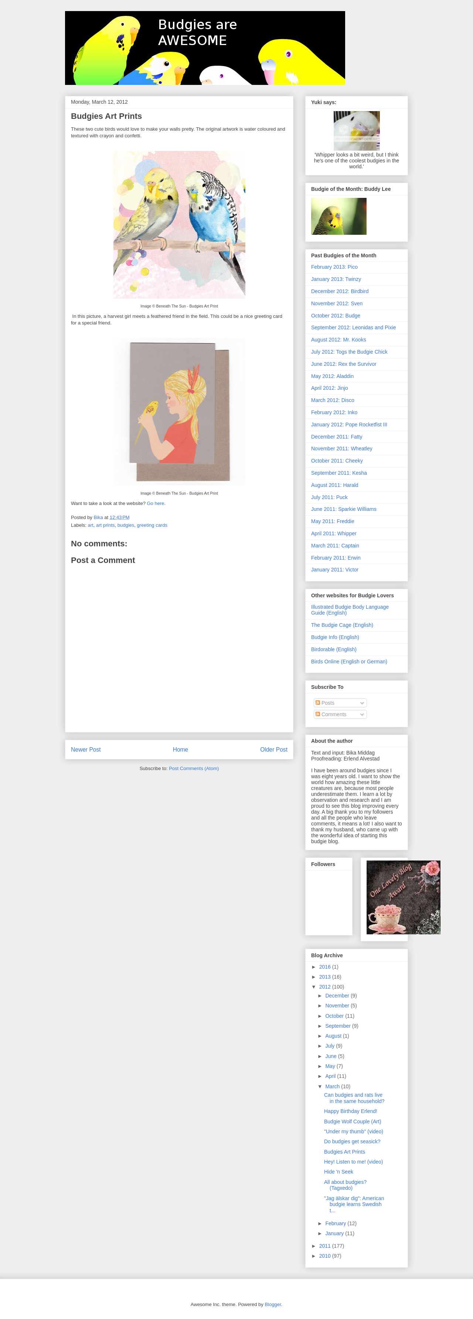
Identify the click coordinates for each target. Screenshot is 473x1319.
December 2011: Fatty (337, 437)
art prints (105, 525)
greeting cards (152, 525)
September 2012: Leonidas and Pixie (353, 327)
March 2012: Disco (332, 400)
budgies (126, 525)
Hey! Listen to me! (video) (353, 1162)
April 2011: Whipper (334, 533)
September (338, 1026)
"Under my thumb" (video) (353, 1131)
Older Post (273, 749)
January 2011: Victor (334, 570)
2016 (325, 967)
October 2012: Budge (335, 316)
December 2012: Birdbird (340, 291)
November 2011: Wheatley (341, 448)
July (330, 1046)
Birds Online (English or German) (349, 661)
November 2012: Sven (337, 303)
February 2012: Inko (334, 412)
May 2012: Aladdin (332, 376)
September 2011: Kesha (339, 473)
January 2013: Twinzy (336, 279)
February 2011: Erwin (336, 558)
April (331, 1076)
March (333, 1086)
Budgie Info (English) (335, 637)
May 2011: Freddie (332, 521)
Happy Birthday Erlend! (350, 1111)
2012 (325, 987)
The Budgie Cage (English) (342, 625)
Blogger (273, 1304)
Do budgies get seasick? (352, 1141)
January (335, 1233)
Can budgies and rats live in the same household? (354, 1098)
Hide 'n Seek (338, 1172)
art (90, 525)
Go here (155, 503)
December (337, 996)
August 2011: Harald (334, 485)
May (330, 1066)
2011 (325, 1246)
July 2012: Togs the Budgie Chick (349, 352)
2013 (325, 977)
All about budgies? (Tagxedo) (345, 1185)
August (334, 1036)
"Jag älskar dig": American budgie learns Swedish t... (354, 1204)
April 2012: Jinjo (329, 388)
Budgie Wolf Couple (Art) (352, 1121)
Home (180, 749)
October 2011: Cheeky (337, 461)
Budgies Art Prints (344, 1152)
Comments (331, 714)
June (331, 1056)
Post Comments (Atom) (194, 768)
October (335, 1016)
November (337, 1006)
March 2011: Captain (335, 546)
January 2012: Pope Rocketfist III (349, 424)
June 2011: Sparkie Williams (344, 509)
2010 (325, 1256)
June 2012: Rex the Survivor (344, 364)
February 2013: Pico (334, 267)
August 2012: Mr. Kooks (338, 340)
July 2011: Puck (329, 497)
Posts (325, 703)
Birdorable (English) (334, 649)
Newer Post (86, 749)
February (336, 1223)
